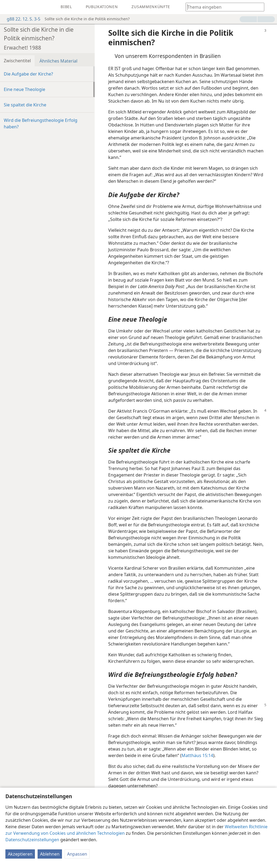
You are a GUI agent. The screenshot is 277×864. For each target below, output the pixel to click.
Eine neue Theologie (24, 89)
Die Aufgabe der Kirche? (28, 74)
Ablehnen (50, 854)
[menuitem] (8, 7)
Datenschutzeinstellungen (32, 840)
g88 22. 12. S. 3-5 (20, 19)
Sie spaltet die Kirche (25, 105)
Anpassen (77, 854)
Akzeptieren (20, 854)
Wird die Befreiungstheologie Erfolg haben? (40, 123)
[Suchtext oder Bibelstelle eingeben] (222, 7)
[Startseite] (8, 7)
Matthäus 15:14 (197, 755)
